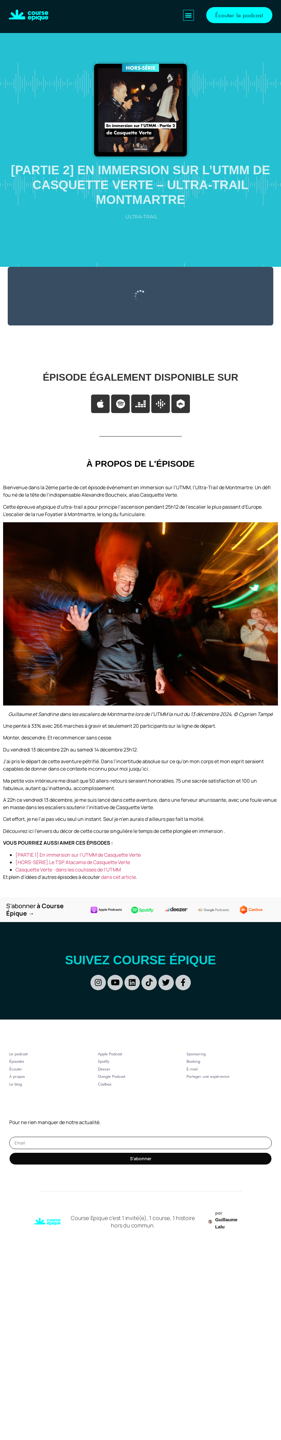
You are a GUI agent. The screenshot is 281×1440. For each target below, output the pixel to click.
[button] (188, 15)
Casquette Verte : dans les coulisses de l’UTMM (68, 869)
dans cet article (118, 877)
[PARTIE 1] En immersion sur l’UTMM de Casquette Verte (78, 854)
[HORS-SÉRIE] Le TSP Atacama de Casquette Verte (73, 862)
